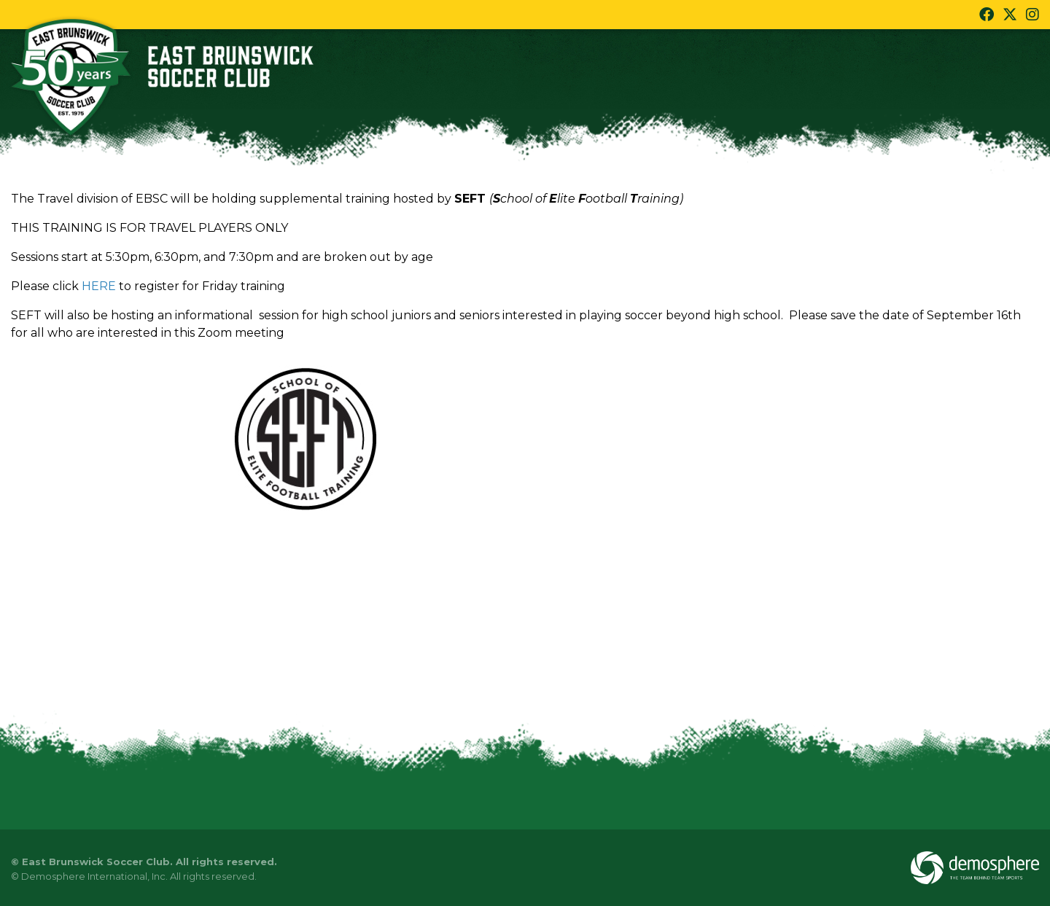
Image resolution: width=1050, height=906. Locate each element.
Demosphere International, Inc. (94, 876)
